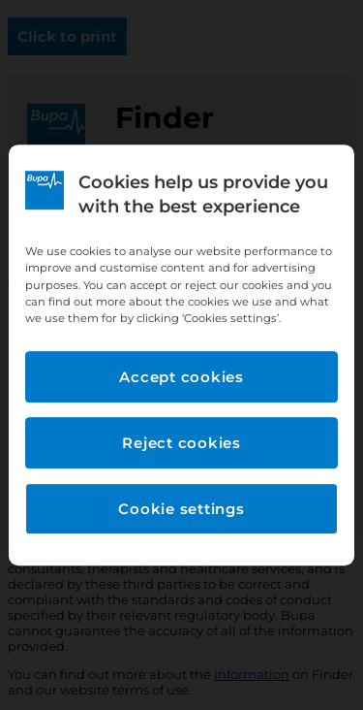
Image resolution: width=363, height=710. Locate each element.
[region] (181, 355)
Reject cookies (181, 443)
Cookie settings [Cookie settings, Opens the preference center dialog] (181, 509)
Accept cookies (181, 377)
